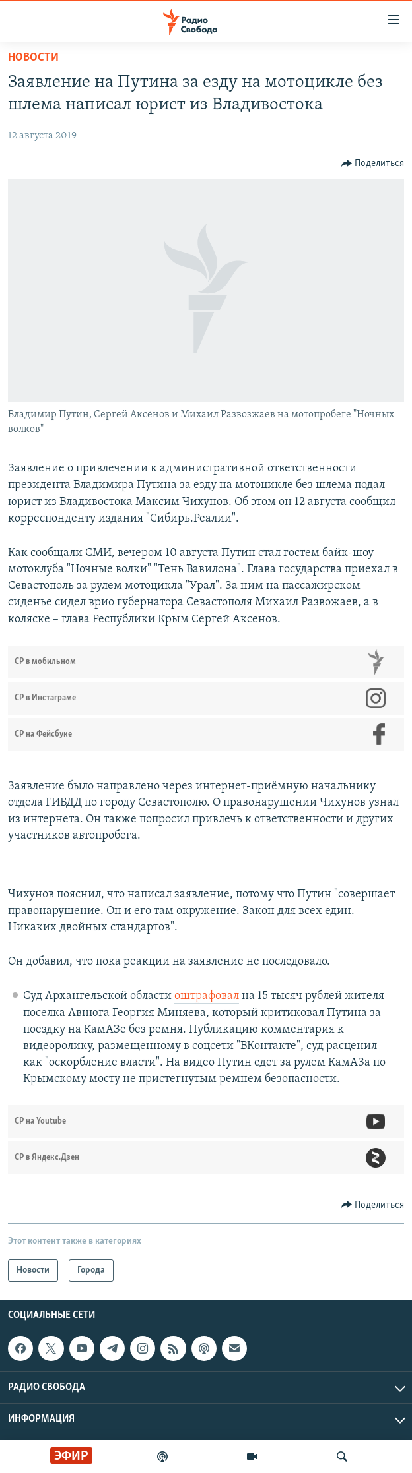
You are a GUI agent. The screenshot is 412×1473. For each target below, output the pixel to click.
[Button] (373, 163)
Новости (33, 57)
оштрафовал (206, 996)
